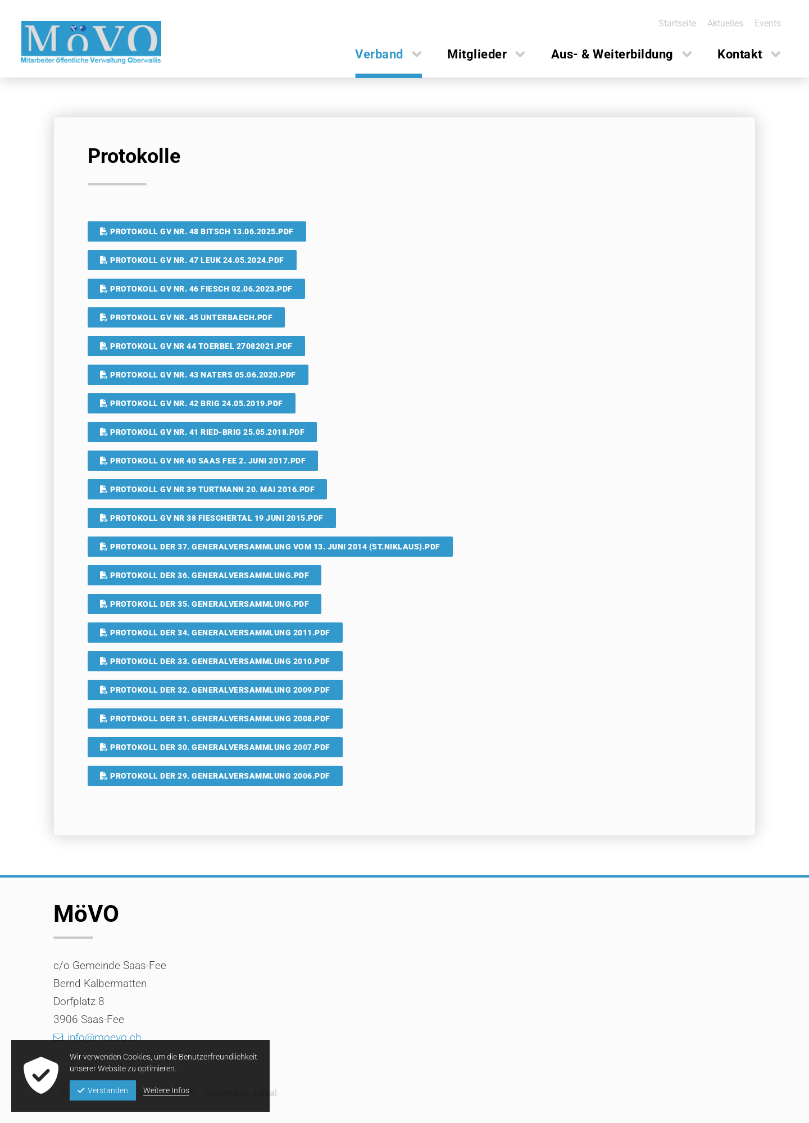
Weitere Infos (166, 1090)
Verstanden (103, 1090)
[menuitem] (673, 23)
